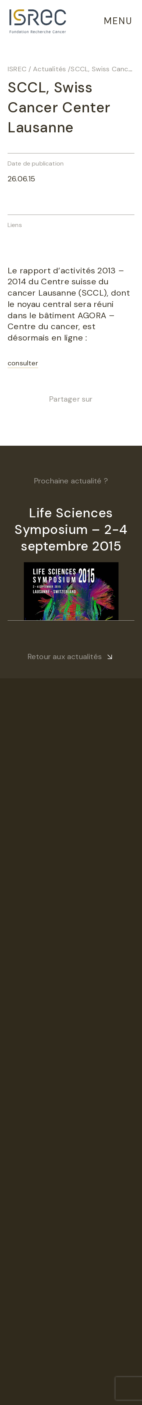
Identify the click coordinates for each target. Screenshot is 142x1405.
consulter (23, 363)
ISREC (17, 69)
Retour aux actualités (65, 656)
